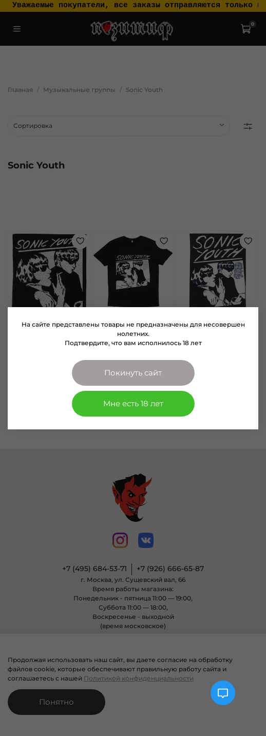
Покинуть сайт (133, 373)
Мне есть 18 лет (133, 403)
